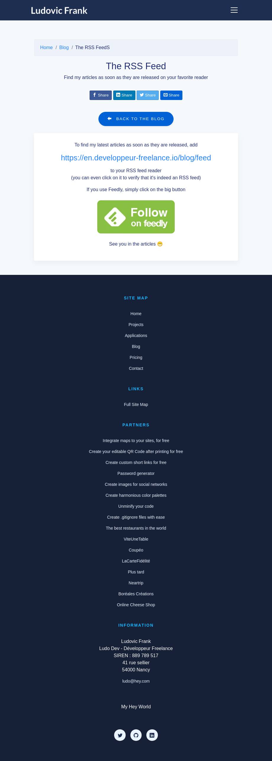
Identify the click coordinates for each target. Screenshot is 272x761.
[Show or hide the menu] (234, 10)
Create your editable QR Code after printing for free (136, 451)
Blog (64, 47)
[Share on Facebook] (101, 95)
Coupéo (136, 550)
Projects (136, 324)
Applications (136, 335)
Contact (136, 368)
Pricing (136, 357)
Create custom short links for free (136, 462)
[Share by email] (171, 95)
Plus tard (136, 572)
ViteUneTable (136, 539)
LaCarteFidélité (136, 561)
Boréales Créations (135, 593)
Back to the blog (135, 118)
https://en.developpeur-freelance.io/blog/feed (136, 158)
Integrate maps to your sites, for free (136, 440)
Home (46, 47)
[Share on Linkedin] (124, 95)
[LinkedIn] (152, 735)
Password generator (135, 473)
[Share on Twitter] (148, 95)
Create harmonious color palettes (136, 495)
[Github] (136, 735)
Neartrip (136, 583)
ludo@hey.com (136, 681)
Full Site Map (136, 404)
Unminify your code (136, 506)
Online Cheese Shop (136, 604)
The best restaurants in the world (136, 528)
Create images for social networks (136, 484)
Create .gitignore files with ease (136, 517)
